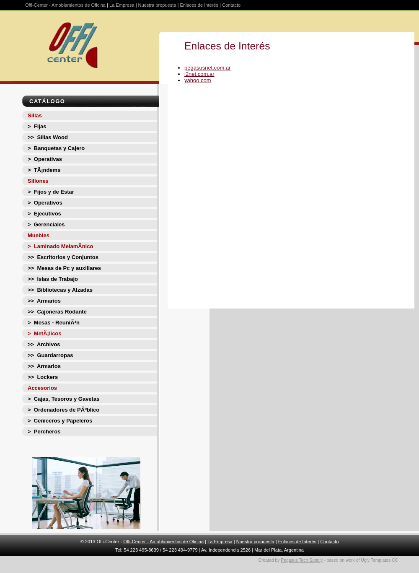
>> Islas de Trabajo (53, 279)
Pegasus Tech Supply (302, 560)
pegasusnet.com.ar (207, 68)
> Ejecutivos (44, 213)
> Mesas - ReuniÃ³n (54, 322)
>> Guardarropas (50, 355)
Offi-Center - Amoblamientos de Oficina (65, 5)
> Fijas (37, 126)
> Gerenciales (46, 224)
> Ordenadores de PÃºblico (63, 410)
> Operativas (45, 159)
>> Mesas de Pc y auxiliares (64, 268)
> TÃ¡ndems (44, 170)
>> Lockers (43, 377)
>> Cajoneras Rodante (57, 312)
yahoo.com (197, 80)
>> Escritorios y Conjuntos (63, 257)
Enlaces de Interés (199, 5)
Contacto (231, 5)
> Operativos (45, 203)
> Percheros (44, 431)
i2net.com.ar (199, 74)
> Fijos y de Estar (51, 192)
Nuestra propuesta (157, 5)
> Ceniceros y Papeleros (60, 420)
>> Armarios (44, 301)
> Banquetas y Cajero (56, 148)
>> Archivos (44, 344)
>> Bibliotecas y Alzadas (60, 290)
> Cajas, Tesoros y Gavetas (63, 399)
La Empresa (121, 5)
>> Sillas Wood (48, 137)
